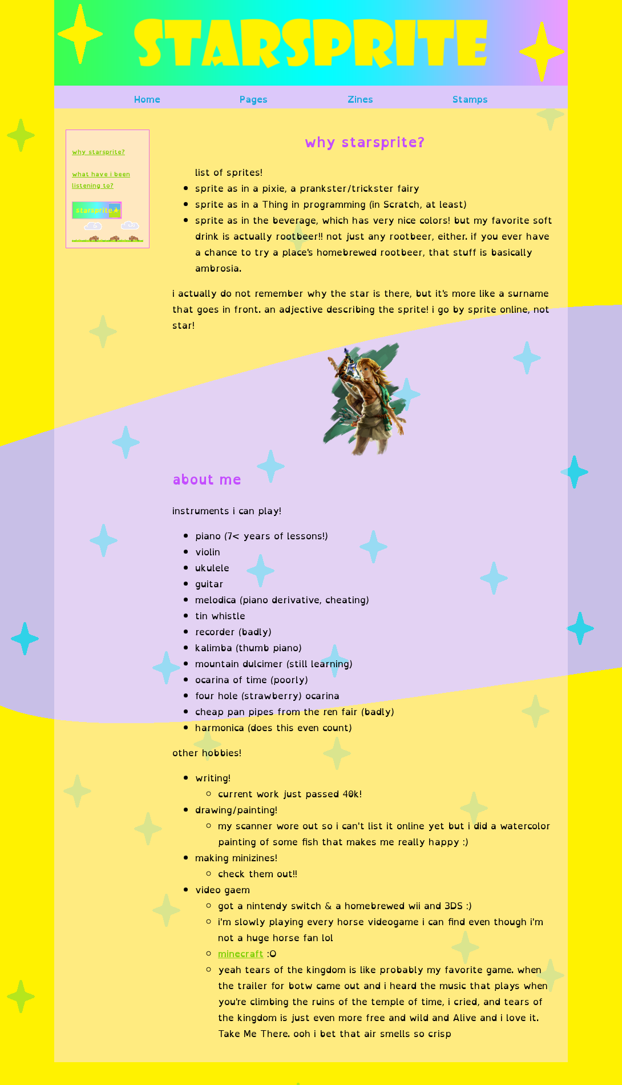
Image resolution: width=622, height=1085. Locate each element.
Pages (254, 99)
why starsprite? (98, 152)
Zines (360, 99)
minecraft (241, 954)
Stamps (470, 99)
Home (147, 99)
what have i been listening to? (101, 179)
